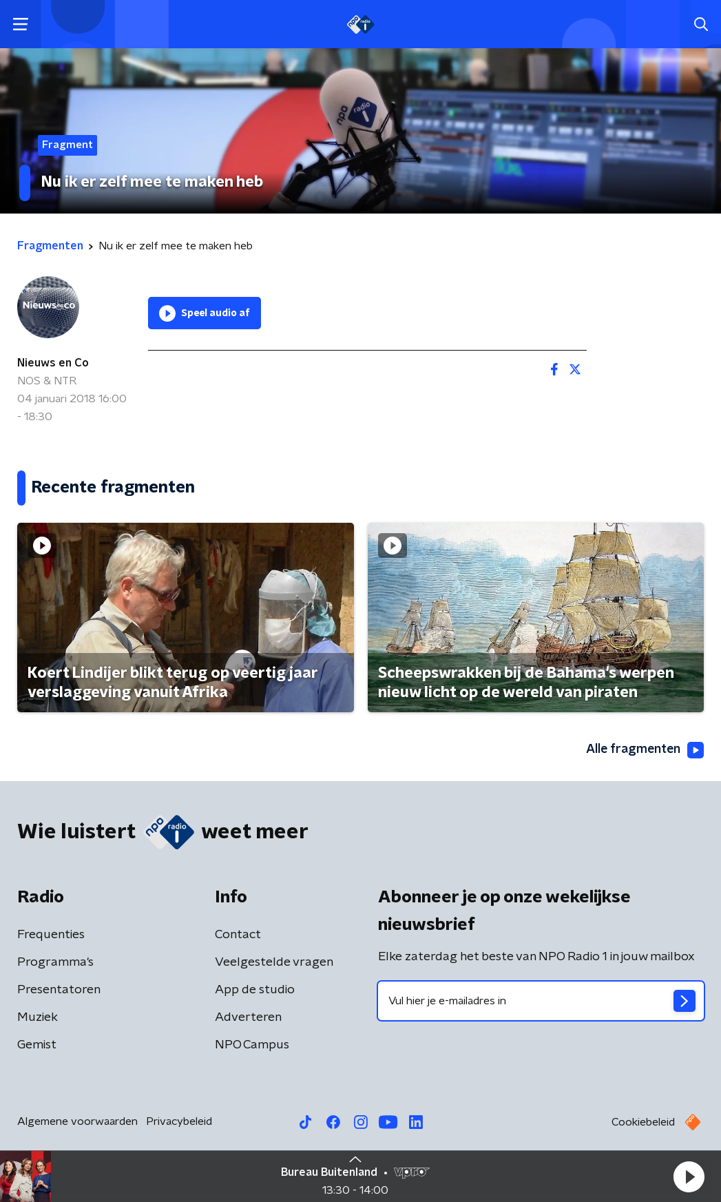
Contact (238, 935)
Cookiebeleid (643, 1122)
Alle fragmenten (644, 750)
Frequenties (51, 935)
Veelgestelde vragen (274, 962)
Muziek (37, 1017)
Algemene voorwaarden (77, 1121)
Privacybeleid (179, 1121)
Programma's (55, 962)
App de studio (255, 990)
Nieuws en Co (53, 363)
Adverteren (248, 1017)
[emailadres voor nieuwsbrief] (541, 1001)
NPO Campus (252, 1045)
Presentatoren (59, 990)
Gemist (36, 1045)
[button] (689, 1176)
